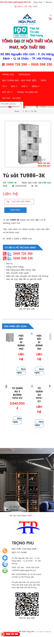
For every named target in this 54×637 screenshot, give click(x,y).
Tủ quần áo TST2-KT (39, 395)
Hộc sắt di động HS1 (39, 342)
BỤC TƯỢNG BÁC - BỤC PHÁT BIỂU (19, 80)
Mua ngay (21, 371)
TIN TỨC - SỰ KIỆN (11, 98)
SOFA (43, 80)
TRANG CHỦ (8, 74)
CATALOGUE (24, 74)
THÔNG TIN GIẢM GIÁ (27, 92)
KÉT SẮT (7, 92)
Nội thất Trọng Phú (27, 632)
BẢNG (35, 86)
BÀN (14, 86)
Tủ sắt (8, 344)
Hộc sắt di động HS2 (21, 342)
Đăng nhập (38, 2)
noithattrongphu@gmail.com (17, 2)
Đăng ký (49, 2)
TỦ (4, 86)
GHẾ (24, 86)
